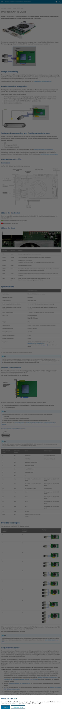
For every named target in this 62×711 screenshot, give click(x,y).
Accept (6, 707)
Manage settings (18, 707)
